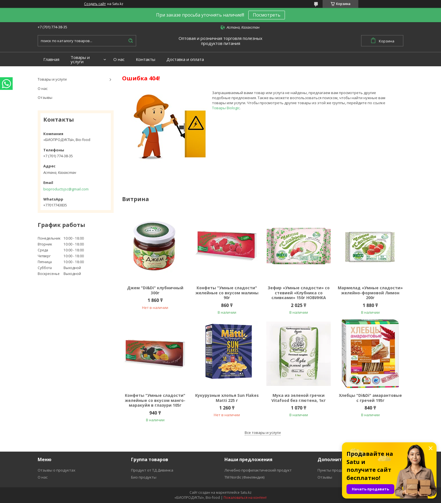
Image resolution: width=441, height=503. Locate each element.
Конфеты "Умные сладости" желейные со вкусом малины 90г (226, 292)
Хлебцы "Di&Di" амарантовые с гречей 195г (370, 398)
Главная (51, 59)
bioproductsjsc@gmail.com (66, 189)
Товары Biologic (226, 107)
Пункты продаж (332, 470)
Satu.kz (245, 492)
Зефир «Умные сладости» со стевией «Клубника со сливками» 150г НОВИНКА (299, 292)
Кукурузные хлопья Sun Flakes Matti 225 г (227, 398)
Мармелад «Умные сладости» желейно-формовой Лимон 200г (370, 292)
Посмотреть (266, 15)
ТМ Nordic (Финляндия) (244, 477)
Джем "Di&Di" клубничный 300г (155, 290)
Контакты (145, 59)
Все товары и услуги (263, 432)
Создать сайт (95, 4)
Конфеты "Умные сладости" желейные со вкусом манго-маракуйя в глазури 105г (155, 400)
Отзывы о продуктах (56, 470)
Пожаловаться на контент (245, 497)
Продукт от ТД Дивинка (152, 470)
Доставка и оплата (185, 59)
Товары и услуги (80, 59)
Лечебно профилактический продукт (258, 470)
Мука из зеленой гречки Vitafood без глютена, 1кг (298, 398)
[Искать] (130, 40)
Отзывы (45, 97)
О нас (119, 59)
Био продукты (143, 477)
